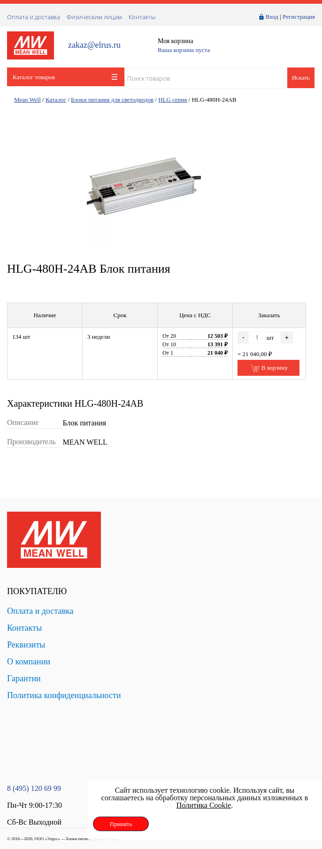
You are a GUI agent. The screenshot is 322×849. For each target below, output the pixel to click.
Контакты (142, 17)
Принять (121, 823)
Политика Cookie (203, 805)
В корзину (268, 368)
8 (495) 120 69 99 (34, 788)
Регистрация (299, 16)
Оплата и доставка (33, 17)
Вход (272, 16)
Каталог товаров (65, 77)
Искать (301, 77)
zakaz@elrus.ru (94, 45)
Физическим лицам (94, 17)
